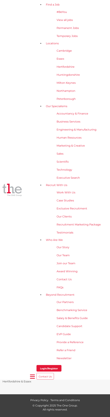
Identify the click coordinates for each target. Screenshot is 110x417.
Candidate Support (69, 326)
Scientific (63, 161)
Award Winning (67, 271)
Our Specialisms (56, 106)
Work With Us (66, 192)
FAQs (60, 287)
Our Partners (65, 302)
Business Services (68, 121)
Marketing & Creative (71, 145)
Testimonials (65, 232)
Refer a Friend (66, 350)
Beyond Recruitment (60, 294)
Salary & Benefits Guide (72, 318)
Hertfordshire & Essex (17, 381)
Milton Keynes (66, 82)
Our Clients (64, 216)
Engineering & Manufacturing (76, 129)
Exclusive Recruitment (72, 208)
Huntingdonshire (68, 74)
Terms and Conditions (65, 400)
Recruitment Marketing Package (79, 224)
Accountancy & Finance (72, 113)
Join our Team (66, 263)
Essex (60, 58)
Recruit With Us (56, 185)
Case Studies (65, 200)
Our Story (63, 247)
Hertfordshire (66, 66)
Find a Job (53, 4)
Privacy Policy (39, 400)
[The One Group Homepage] (16, 190)
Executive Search (68, 177)
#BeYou (62, 12)
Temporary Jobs (67, 36)
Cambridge (64, 50)
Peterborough (66, 98)
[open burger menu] (32, 377)
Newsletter (64, 358)
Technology (64, 169)
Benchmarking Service (72, 310)
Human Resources (69, 137)
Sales (60, 153)
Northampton (66, 90)
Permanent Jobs (68, 28)
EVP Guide (64, 334)
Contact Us (64, 279)
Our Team (63, 255)
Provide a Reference (70, 342)
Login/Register (49, 368)
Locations (52, 43)
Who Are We (54, 240)
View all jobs (65, 20)
